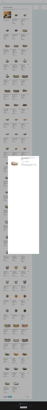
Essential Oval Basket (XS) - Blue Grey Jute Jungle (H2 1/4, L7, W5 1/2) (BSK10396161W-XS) (28, 165)
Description (22, 161)
